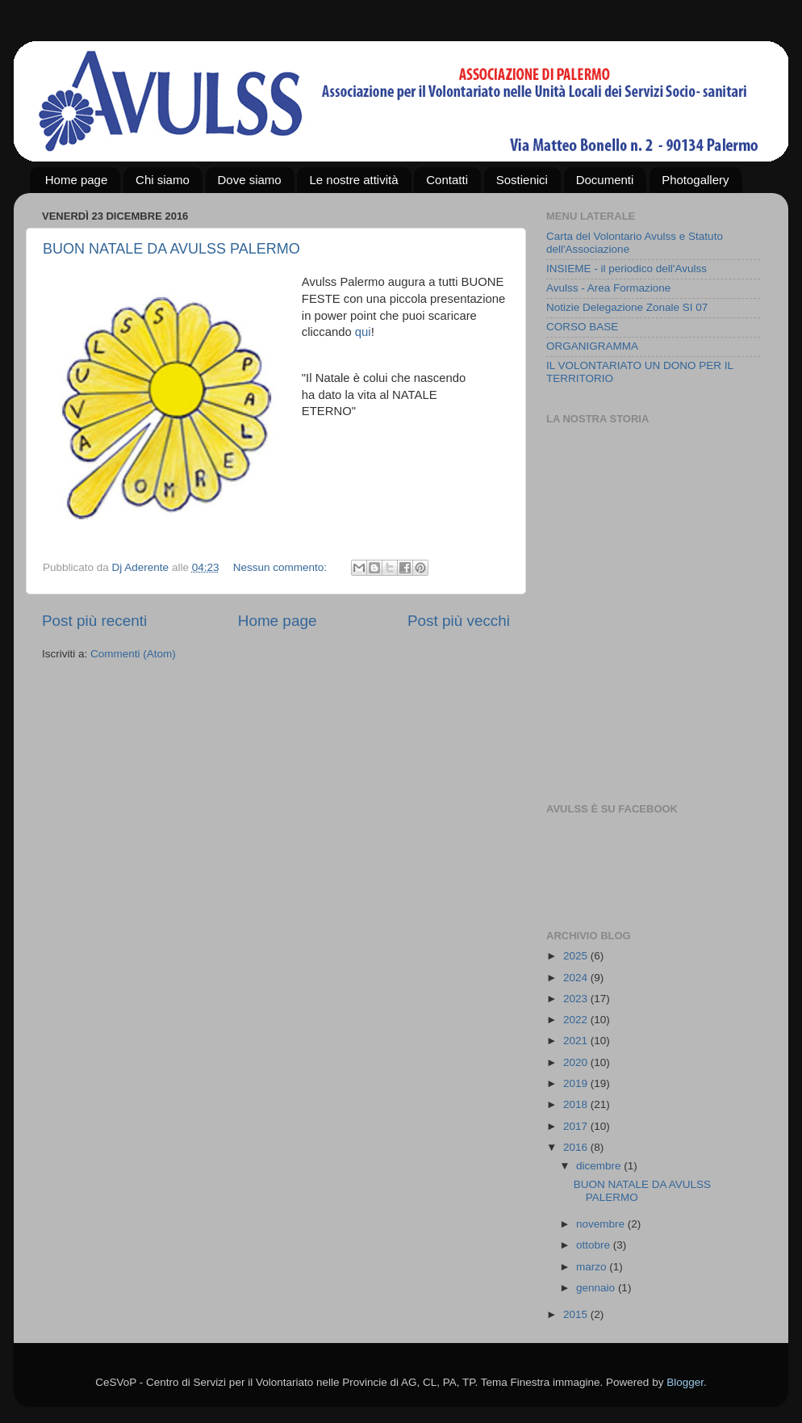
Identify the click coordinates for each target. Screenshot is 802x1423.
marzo (592, 1267)
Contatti (447, 180)
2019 (577, 1083)
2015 (577, 1314)
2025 (577, 956)
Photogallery (695, 180)
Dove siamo (250, 180)
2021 (577, 1041)
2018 (577, 1104)
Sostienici (522, 180)
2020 (577, 1062)
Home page (76, 180)
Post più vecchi (458, 620)
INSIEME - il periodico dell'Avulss (626, 268)
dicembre (600, 1166)
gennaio (597, 1288)
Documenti (605, 180)
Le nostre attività (353, 180)
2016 (577, 1147)
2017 (577, 1126)
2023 (577, 999)
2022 (577, 1020)
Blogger (685, 1382)
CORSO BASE (582, 327)
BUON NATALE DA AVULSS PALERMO (171, 249)
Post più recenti (94, 620)
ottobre (594, 1245)
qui (363, 331)
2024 (577, 978)
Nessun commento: (281, 567)
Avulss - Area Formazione (608, 288)
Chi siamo (163, 180)
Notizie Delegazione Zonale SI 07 (627, 307)
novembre (602, 1224)
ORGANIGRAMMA (592, 346)
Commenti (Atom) (133, 654)
